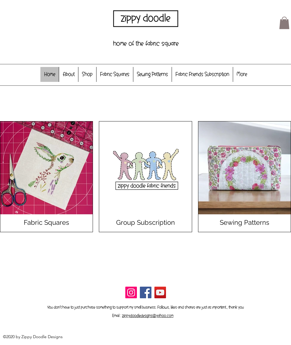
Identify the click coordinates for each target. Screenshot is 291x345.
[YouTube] (160, 292)
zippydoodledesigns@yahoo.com (147, 315)
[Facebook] (145, 292)
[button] (284, 23)
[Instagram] (131, 292)
